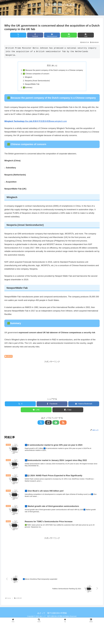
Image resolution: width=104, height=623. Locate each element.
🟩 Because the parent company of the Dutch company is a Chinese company (52, 70)
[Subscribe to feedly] (54, 423)
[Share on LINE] (68, 35)
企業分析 (8, 356)
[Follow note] (49, 423)
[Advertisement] (52, 379)
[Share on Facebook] (36, 35)
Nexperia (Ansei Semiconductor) (37, 81)
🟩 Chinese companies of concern (35, 74)
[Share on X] (20, 35)
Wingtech (28, 77)
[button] (84, 35)
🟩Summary (27, 88)
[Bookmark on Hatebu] (52, 35)
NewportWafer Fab (31, 84)
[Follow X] (44, 423)
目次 (49, 65)
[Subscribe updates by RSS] (59, 423)
